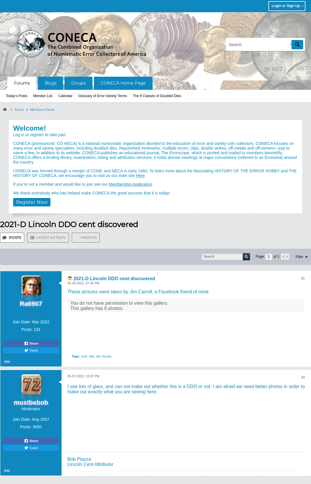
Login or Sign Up (288, 6)
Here (140, 175)
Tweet (31, 350)
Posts (15, 237)
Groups (78, 83)
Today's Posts (16, 96)
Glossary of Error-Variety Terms (102, 96)
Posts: (27, 329)
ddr (98, 356)
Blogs (50, 83)
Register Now (32, 202)
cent (84, 356)
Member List (43, 96)
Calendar (65, 96)
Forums (22, 83)
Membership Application (130, 184)
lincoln (106, 356)
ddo (91, 356)
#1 (303, 278)
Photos (89, 237)
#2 (303, 377)
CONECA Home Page (123, 83)
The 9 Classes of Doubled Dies (157, 96)
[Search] (265, 44)
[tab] (12, 238)
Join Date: (22, 322)
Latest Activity (51, 237)
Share (31, 343)
